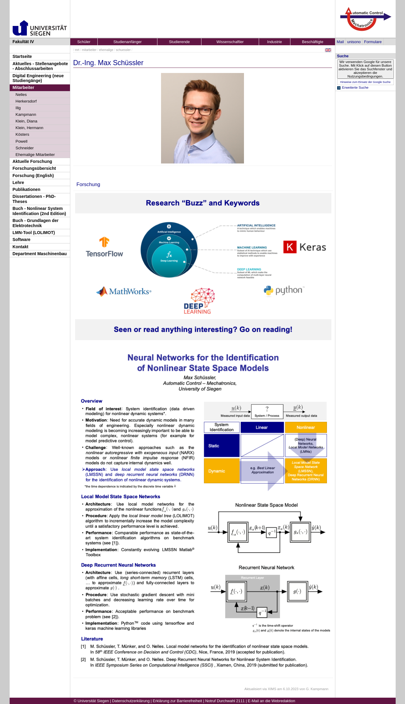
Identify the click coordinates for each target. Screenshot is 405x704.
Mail (340, 42)
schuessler (123, 50)
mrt (77, 50)
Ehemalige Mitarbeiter (35, 154)
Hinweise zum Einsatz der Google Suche (365, 82)
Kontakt (20, 246)
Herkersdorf (26, 101)
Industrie (274, 42)
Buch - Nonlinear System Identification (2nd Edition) (39, 211)
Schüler (83, 42)
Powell (21, 141)
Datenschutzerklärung (131, 701)
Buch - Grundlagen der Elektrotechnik (36, 223)
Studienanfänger (127, 42)
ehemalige (106, 50)
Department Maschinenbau (40, 253)
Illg (18, 108)
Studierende (179, 42)
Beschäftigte (312, 42)
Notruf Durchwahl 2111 (225, 701)
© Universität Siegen (91, 701)
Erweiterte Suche (355, 87)
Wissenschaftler (230, 42)
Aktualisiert (253, 689)
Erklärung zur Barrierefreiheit (177, 701)
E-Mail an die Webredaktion (271, 701)
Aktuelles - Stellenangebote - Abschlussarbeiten (40, 66)
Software (21, 239)
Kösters (22, 134)
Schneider (25, 148)
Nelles (21, 94)
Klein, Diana (26, 121)
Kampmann (26, 114)
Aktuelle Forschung (32, 161)
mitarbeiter (89, 50)
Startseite (22, 56)
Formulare (372, 42)
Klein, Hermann (29, 127)
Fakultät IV (23, 41)
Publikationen (26, 189)
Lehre (18, 182)
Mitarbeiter (23, 87)
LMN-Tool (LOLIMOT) (34, 232)
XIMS (272, 689)
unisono (354, 42)
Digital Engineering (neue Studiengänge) (38, 78)
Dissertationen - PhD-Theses (34, 199)
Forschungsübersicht (34, 168)
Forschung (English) (33, 175)
